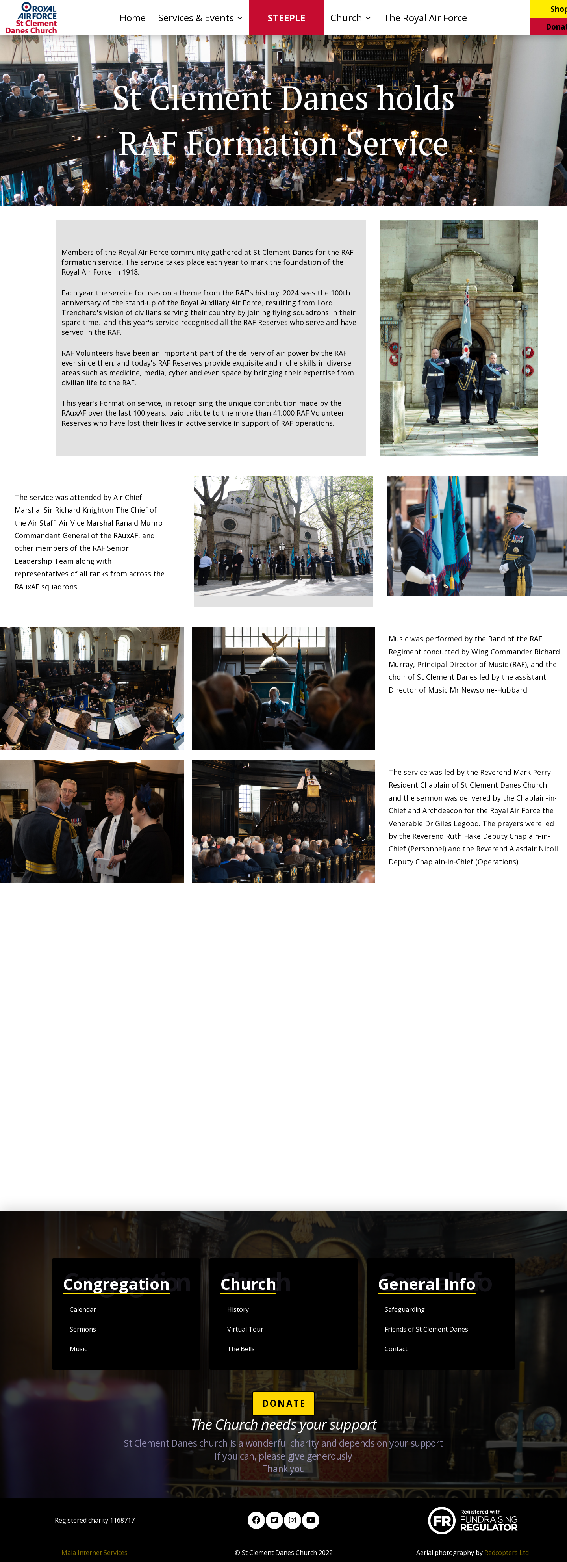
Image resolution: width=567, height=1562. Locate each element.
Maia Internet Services (94, 1552)
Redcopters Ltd (506, 1552)
